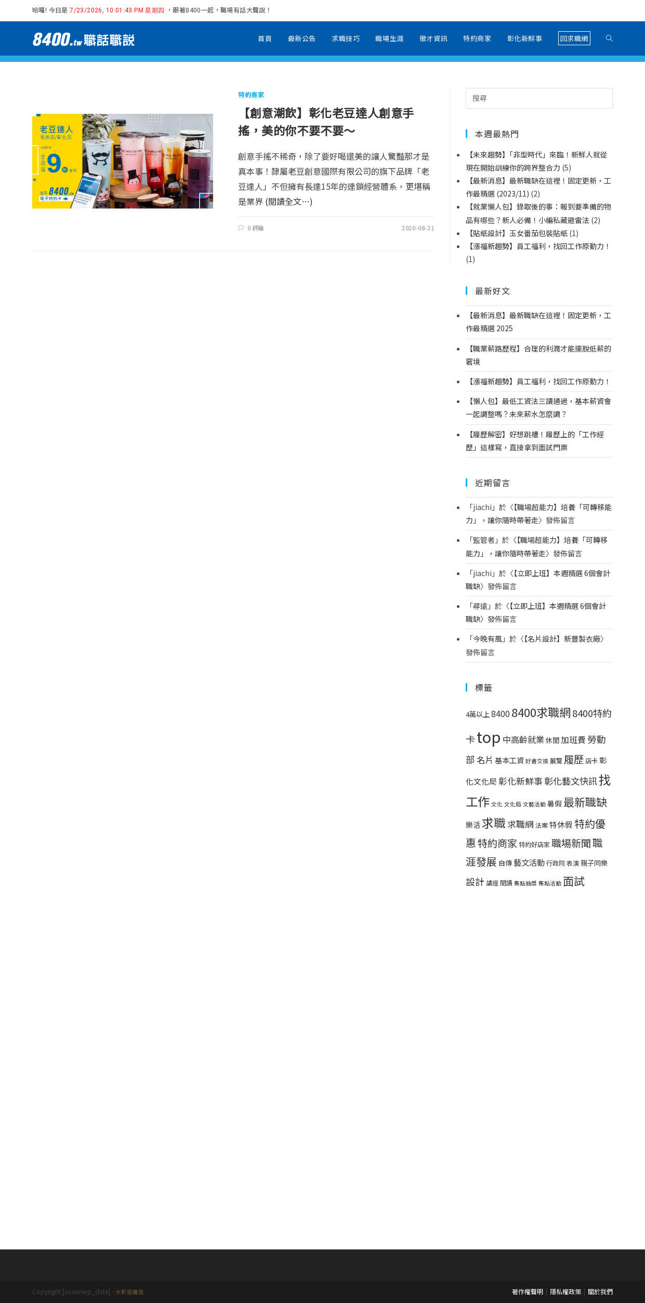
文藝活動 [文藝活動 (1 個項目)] (534, 804)
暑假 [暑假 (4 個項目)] (554, 803)
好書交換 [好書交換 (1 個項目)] (536, 761)
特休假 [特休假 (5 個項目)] (561, 824)
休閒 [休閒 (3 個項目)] (552, 740)
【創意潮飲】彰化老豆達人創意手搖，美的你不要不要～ (326, 121)
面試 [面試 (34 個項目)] (574, 880)
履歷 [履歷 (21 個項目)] (574, 758)
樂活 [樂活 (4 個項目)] (473, 824)
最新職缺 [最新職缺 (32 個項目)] (585, 802)
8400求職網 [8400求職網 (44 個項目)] (541, 711)
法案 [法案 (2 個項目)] (541, 825)
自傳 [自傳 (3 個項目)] (505, 863)
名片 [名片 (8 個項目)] (485, 759)
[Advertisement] (539, 1067)
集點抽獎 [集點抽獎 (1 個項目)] (525, 883)
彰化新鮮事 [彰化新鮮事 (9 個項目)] (520, 781)
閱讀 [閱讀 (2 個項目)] (506, 883)
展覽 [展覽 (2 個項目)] (556, 760)
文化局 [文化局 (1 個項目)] (512, 804)
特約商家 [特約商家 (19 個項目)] (497, 843)
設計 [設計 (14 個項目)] (475, 881)
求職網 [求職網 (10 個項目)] (520, 823)
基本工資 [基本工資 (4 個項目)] (509, 760)
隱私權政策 (565, 1291)
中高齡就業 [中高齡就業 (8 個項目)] (523, 739)
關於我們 (600, 1291)
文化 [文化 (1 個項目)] (497, 804)
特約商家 (251, 94)
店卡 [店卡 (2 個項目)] (591, 760)
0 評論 (255, 228)
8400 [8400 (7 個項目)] (500, 714)
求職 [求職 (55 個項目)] (494, 822)
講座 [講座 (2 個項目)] (492, 883)
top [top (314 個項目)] (489, 736)
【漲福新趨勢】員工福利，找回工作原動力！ (538, 381)
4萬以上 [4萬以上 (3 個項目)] (478, 714)
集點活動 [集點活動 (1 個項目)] (549, 883)
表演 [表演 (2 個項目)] (573, 863)
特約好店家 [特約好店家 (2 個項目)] (534, 844)
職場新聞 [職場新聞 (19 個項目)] (571, 843)
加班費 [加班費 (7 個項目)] (573, 740)
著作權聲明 (527, 1291)
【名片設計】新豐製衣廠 (562, 638)
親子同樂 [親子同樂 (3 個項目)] (594, 863)
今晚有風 (487, 638)
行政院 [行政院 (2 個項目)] (555, 863)
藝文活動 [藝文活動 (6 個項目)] (529, 862)
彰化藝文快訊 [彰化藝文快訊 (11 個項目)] (570, 780)
